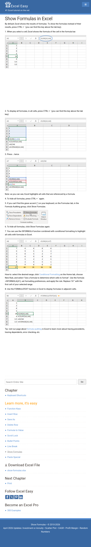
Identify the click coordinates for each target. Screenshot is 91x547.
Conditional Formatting (49, 274)
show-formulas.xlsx (16, 470)
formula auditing (34, 329)
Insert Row (12, 414)
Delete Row (12, 425)
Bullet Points (13, 441)
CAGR (61, 528)
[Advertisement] (27, 89)
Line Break (12, 446)
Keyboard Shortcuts (16, 395)
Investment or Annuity (32, 528)
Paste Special (13, 457)
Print (9, 483)
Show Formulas (14, 451)
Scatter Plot (50, 528)
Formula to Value (15, 430)
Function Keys (14, 408)
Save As (11, 419)
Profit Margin (72, 528)
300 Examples (14, 510)
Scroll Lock (12, 435)
